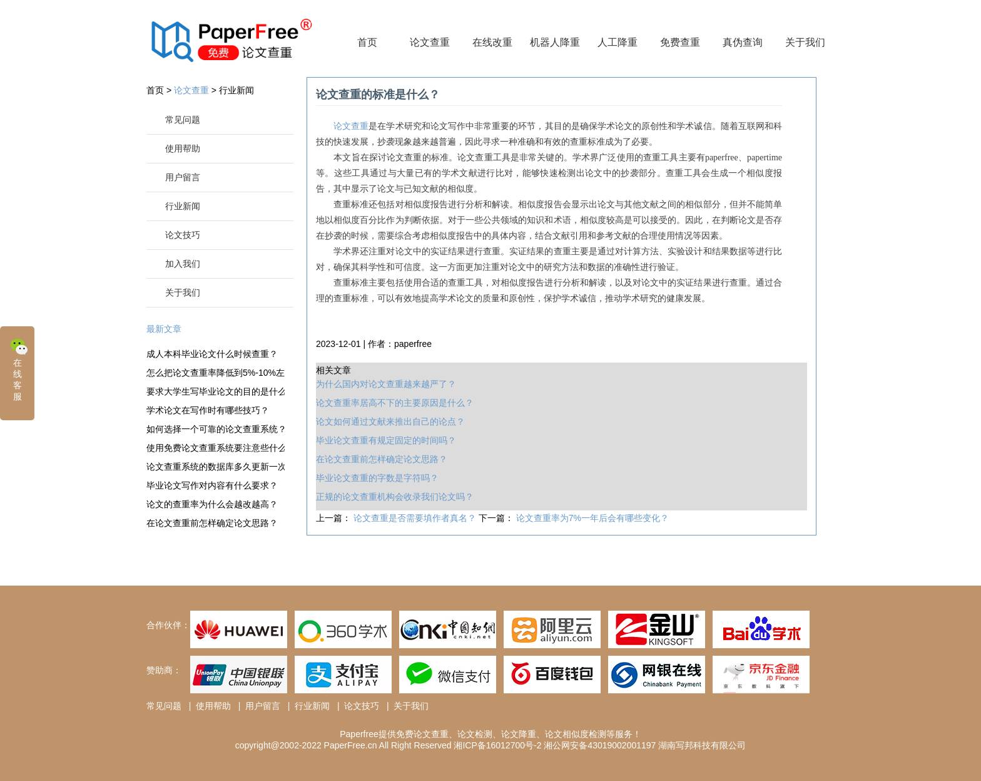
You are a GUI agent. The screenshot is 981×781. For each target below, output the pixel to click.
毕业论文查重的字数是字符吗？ (377, 478)
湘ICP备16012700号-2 (497, 745)
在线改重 (492, 42)
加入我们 (182, 264)
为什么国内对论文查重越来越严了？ (386, 384)
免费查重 (680, 42)
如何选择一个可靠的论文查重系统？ (215, 429)
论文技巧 (182, 235)
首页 (367, 42)
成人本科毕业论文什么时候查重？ (212, 354)
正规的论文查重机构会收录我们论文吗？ (395, 497)
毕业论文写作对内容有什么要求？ (212, 485)
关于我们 (805, 42)
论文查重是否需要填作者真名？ (416, 518)
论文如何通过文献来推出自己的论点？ (390, 421)
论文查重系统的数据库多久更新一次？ (215, 467)
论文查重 (430, 42)
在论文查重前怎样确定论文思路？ (212, 523)
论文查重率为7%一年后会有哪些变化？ (592, 518)
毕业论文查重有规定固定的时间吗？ (386, 440)
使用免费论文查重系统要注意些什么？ (215, 448)
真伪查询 (743, 42)
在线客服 (18, 368)
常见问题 (182, 120)
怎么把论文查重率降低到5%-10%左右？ (215, 373)
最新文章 (163, 329)
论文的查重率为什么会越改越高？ (212, 504)
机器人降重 (555, 42)
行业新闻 (236, 90)
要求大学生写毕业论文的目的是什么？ (215, 391)
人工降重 (617, 42)
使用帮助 (182, 148)
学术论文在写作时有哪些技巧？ (207, 410)
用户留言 (182, 177)
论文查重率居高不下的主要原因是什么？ (395, 403)
